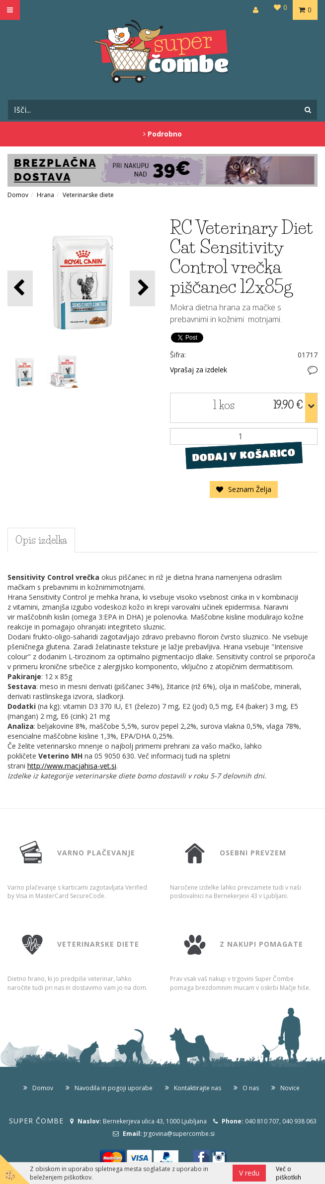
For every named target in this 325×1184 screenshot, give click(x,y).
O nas (251, 1088)
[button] (142, 288)
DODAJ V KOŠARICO (244, 455)
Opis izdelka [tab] (41, 540)
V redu (249, 1173)
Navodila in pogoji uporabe (114, 1088)
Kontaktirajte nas (197, 1088)
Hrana (45, 195)
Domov (17, 195)
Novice (290, 1088)
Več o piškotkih (288, 1173)
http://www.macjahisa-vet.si (71, 765)
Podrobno (162, 134)
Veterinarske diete (88, 195)
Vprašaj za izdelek (198, 369)
